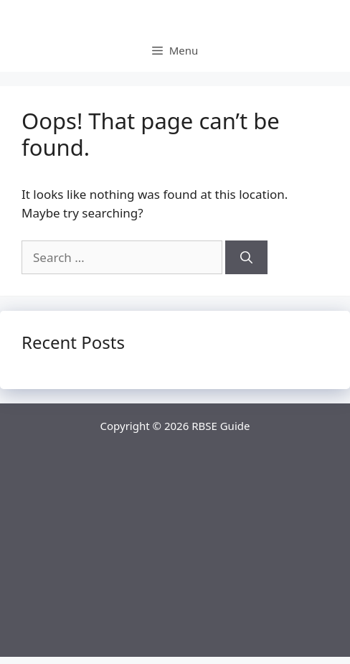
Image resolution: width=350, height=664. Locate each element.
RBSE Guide (220, 425)
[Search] (246, 257)
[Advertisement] (175, 556)
